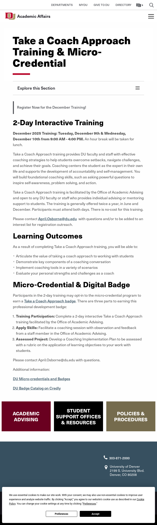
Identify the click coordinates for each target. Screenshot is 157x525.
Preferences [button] (89, 503)
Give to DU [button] (101, 5)
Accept (95, 514)
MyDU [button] (83, 5)
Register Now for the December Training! (51, 107)
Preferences (61, 514)
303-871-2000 (119, 458)
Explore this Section (36, 88)
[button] (140, 5)
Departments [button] (62, 5)
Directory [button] (123, 5)
